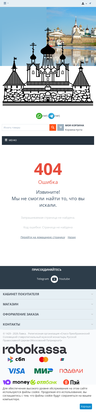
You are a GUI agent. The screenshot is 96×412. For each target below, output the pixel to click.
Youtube (60, 279)
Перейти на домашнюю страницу (43, 237)
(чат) (42, 115)
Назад (72, 237)
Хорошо (86, 406)
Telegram (37, 279)
